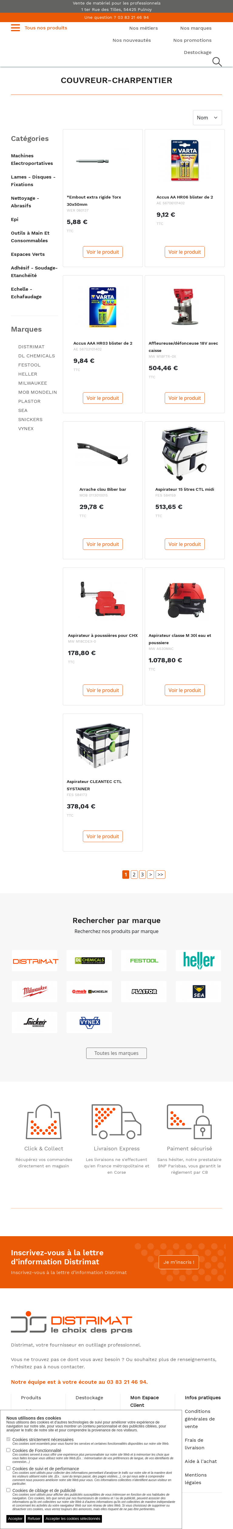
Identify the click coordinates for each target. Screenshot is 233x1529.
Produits (31, 1397)
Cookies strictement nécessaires (90, 1441)
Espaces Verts (28, 254)
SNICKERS (30, 419)
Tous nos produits (46, 28)
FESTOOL (29, 365)
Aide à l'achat (201, 1461)
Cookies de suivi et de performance (94, 1476)
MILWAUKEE (32, 383)
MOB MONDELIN (37, 392)
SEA (23, 410)
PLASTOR (29, 401)
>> (160, 874)
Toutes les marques (116, 1053)
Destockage (89, 1397)
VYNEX (26, 428)
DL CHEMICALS (36, 356)
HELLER (27, 374)
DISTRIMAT (31, 347)
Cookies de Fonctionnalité (94, 1456)
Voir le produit (103, 252)
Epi (15, 219)
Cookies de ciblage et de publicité (94, 1499)
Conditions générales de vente (200, 1418)
